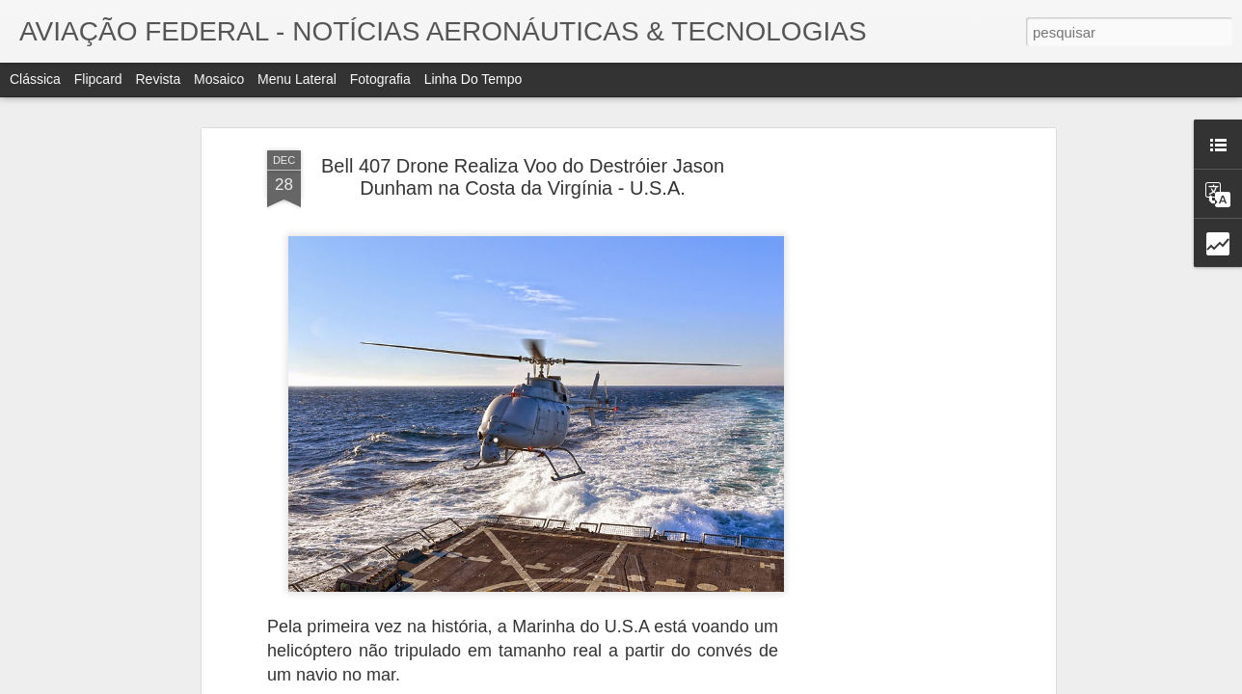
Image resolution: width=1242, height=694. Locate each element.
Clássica (35, 79)
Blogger (714, 683)
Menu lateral (297, 79)
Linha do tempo (473, 79)
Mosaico (219, 79)
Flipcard (98, 79)
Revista (157, 79)
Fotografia (380, 79)
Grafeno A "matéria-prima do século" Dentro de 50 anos (976, 604)
